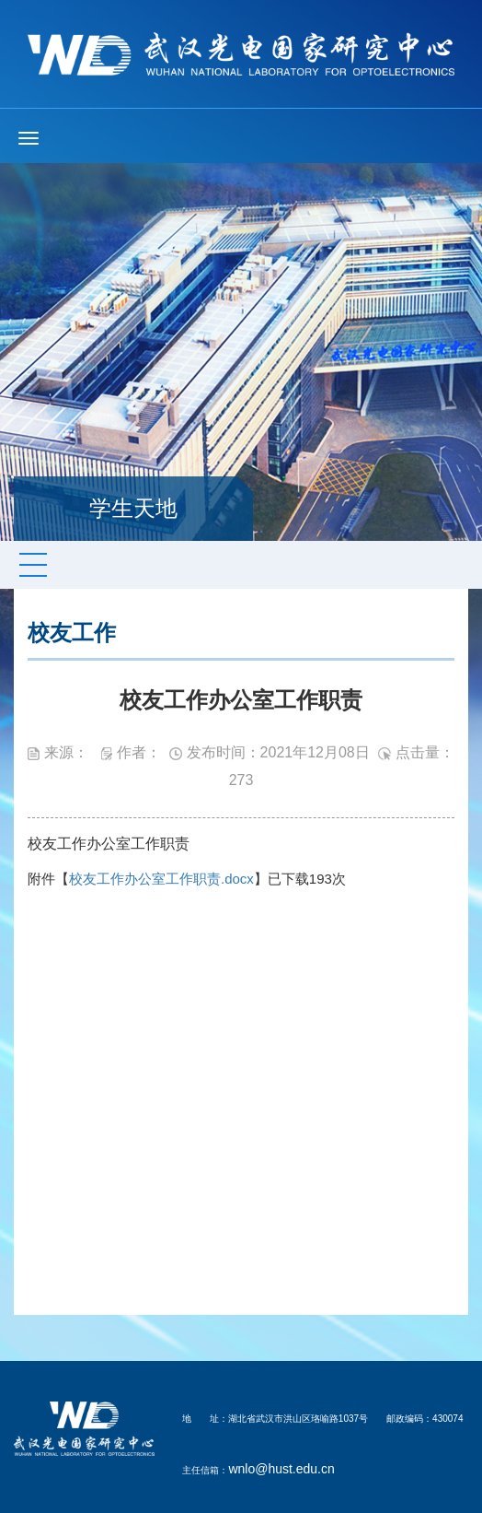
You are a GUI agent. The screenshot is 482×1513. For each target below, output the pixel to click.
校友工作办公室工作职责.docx (161, 878)
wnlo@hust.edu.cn (281, 1468)
